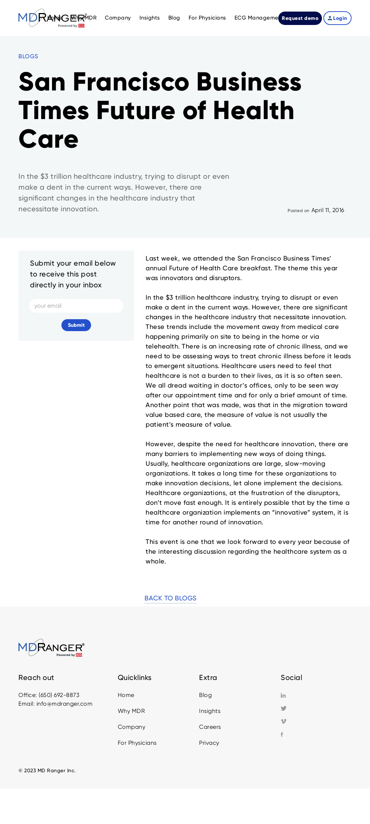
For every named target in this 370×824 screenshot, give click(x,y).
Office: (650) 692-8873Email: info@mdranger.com (55, 699)
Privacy (209, 742)
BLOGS (28, 56)
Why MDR (131, 710)
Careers (210, 726)
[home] (53, 18)
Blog (205, 695)
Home (126, 695)
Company (132, 726)
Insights (209, 710)
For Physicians (137, 742)
